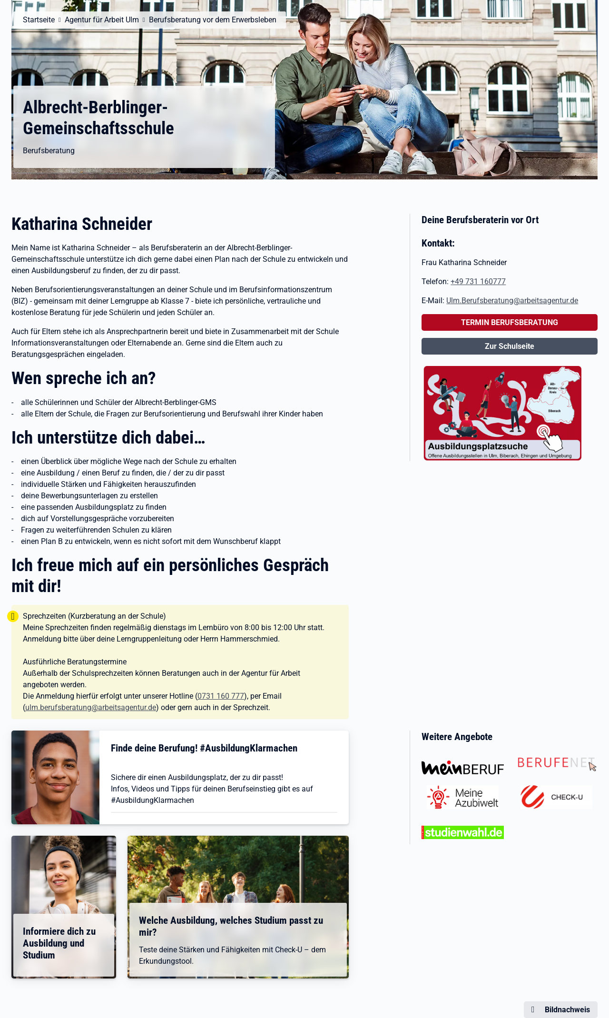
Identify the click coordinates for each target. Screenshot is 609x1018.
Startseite (39, 19)
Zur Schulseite (509, 346)
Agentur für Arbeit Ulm (102, 19)
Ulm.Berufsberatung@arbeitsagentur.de (512, 300)
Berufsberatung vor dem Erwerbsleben (212, 19)
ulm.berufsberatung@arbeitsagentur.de (90, 707)
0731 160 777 (220, 696)
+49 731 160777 (478, 281)
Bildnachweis (567, 1009)
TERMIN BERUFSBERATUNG (509, 322)
